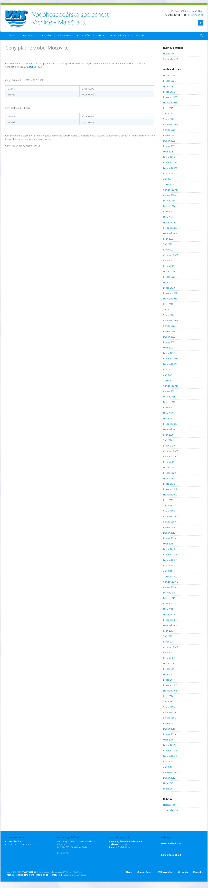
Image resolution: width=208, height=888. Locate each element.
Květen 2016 (169, 723)
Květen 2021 (169, 396)
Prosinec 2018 (170, 554)
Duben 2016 (169, 728)
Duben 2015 (169, 777)
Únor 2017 (168, 674)
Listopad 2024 (170, 168)
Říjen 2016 (168, 696)
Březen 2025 (169, 146)
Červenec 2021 (170, 385)
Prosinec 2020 (170, 423)
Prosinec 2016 (170, 685)
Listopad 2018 (170, 560)
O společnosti (28, 35)
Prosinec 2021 (170, 358)
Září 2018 (167, 570)
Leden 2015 (169, 788)
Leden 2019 (169, 549)
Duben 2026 (169, 75)
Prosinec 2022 (170, 293)
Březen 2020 (169, 472)
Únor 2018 (168, 609)
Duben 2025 (169, 140)
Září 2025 (167, 113)
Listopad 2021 (170, 364)
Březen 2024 (169, 211)
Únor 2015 (168, 783)
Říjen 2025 (168, 108)
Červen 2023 (169, 260)
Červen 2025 (169, 129)
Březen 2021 (169, 407)
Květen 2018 (169, 592)
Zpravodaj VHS (170, 59)
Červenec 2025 (170, 124)
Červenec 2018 (170, 581)
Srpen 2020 (169, 445)
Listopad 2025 (170, 102)
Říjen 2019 (168, 500)
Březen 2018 (169, 603)
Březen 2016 (169, 734)
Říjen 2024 (168, 173)
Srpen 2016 (169, 707)
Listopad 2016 (170, 690)
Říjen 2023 (168, 238)
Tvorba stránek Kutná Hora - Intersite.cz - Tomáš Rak (33, 874)
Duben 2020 (169, 467)
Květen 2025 (169, 135)
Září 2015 (167, 766)
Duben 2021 (169, 402)
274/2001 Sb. (30, 66)
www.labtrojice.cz (171, 843)
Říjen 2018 (168, 565)
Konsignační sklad (171, 854)
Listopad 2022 (170, 298)
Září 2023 (167, 244)
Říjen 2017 (168, 630)
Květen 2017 (169, 658)
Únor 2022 (168, 347)
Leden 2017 (169, 679)
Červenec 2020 (170, 451)
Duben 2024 (169, 206)
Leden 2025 (169, 157)
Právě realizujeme (119, 35)
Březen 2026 (169, 80)
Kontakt (140, 35)
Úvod (12, 35)
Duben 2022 (169, 336)
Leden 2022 (169, 353)
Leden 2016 (169, 745)
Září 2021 (167, 374)
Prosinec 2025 (170, 97)
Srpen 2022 (169, 315)
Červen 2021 (169, 391)
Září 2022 (167, 309)
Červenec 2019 (170, 516)
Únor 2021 (168, 413)
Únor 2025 (168, 151)
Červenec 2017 (170, 647)
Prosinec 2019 (170, 489)
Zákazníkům (64, 35)
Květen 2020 (169, 462)
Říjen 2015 (168, 761)
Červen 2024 (169, 195)
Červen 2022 (169, 325)
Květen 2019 (169, 527)
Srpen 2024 (169, 184)
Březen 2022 (169, 342)
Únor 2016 (168, 739)
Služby (100, 35)
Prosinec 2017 (170, 619)
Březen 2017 (169, 668)
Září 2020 (167, 440)
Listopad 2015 (170, 756)
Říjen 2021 (168, 369)
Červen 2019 (169, 521)
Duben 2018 (169, 598)
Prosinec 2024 (170, 162)
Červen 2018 (169, 587)
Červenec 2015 (170, 772)
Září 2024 (167, 178)
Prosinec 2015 (170, 750)
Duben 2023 (169, 271)
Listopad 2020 (170, 429)
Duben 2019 (169, 532)
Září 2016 (167, 701)
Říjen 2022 (168, 304)
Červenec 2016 (170, 712)
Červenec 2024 (170, 189)
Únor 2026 (168, 86)
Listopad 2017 (170, 625)
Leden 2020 (169, 483)
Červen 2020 (169, 456)
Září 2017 (167, 636)
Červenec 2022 (170, 320)
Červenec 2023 (170, 255)
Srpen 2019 (169, 511)
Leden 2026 (169, 91)
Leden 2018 (169, 614)
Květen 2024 (169, 200)
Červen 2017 (169, 652)
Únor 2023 (168, 282)
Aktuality (46, 35)
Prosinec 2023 (170, 227)
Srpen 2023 (169, 249)
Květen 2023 (169, 266)
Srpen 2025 (169, 119)
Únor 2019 (168, 543)
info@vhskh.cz (193, 14)
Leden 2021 (169, 418)
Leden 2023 (169, 287)
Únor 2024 (168, 217)
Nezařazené (169, 53)
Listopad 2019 (170, 494)
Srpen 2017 (169, 641)
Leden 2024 (169, 222)
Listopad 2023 (170, 233)
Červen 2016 (169, 717)
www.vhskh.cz (29, 871)
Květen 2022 (169, 331)
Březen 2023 (169, 276)
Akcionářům (83, 35)
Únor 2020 (168, 478)
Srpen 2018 (169, 576)
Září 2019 (167, 505)
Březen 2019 (169, 538)
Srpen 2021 (169, 380)
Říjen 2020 (168, 434)
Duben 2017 (169, 663)
